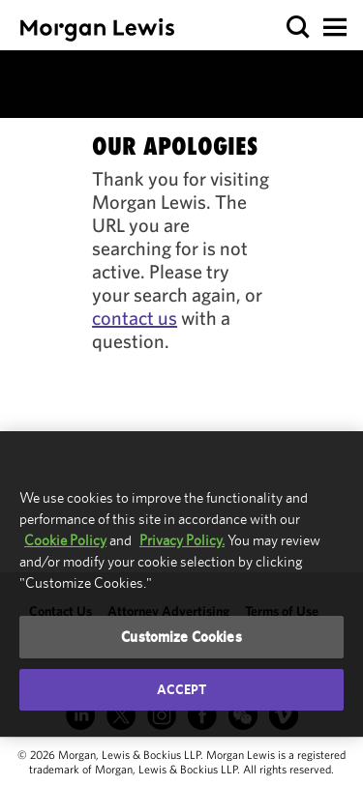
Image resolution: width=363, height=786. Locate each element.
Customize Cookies (181, 636)
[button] (299, 27)
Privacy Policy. (182, 540)
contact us (134, 318)
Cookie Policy (65, 540)
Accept (182, 689)
